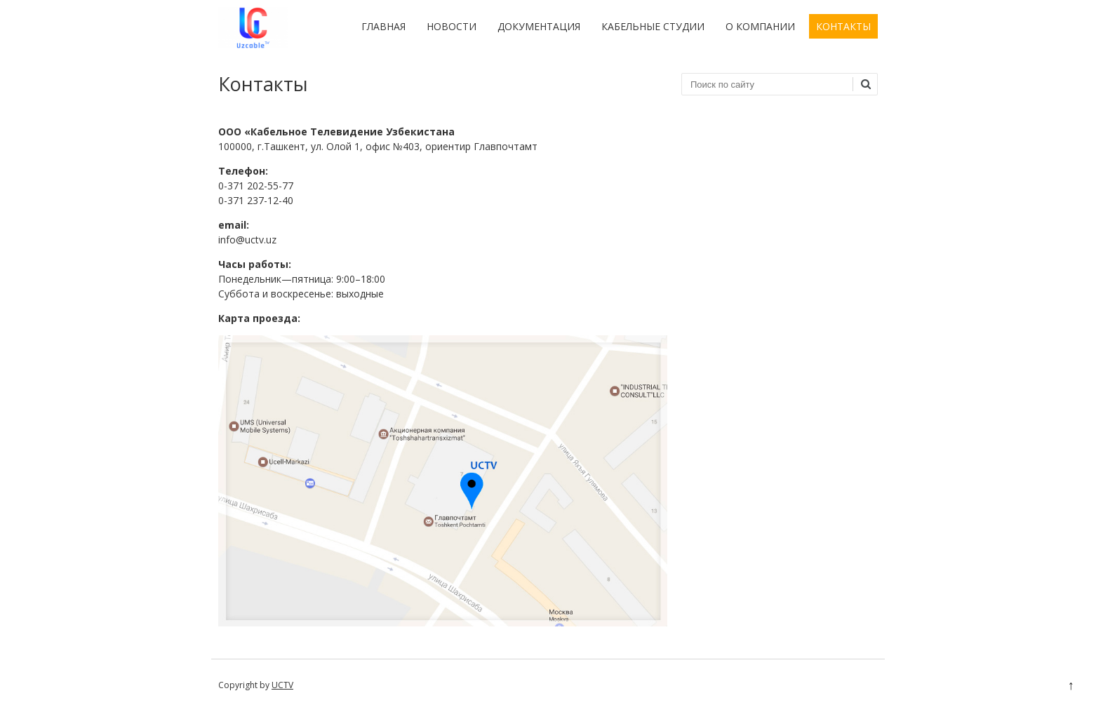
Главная (383, 26)
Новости (451, 26)
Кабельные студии (652, 26)
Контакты (843, 26)
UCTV (282, 685)
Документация (538, 26)
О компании (760, 26)
